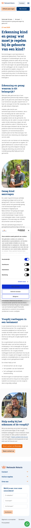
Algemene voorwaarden (9, 519)
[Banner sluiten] (28, 230)
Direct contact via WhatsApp (12, 446)
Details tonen (22, 281)
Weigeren (15, 296)
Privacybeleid (5, 522)
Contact (21, 3)
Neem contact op (8, 451)
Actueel (17, 19)
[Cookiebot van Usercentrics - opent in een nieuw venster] (18, 230)
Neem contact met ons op (19, 437)
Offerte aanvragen (8, 9)
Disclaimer (22, 519)
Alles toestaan (15, 286)
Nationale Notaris (7, 19)
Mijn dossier (23, 9)
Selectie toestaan (15, 291)
